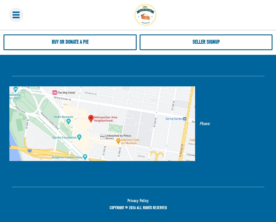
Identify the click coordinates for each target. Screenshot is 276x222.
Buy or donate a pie (70, 42)
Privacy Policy (138, 200)
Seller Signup (206, 42)
